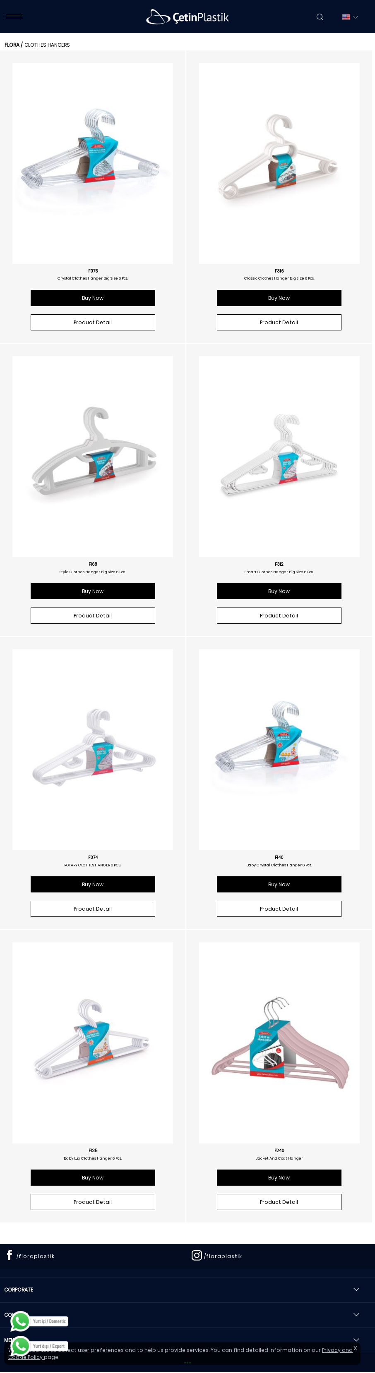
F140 (279, 858)
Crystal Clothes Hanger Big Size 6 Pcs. (93, 278)
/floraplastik (36, 1256)
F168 (93, 564)
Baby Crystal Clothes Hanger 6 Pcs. (279, 865)
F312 (279, 564)
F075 (93, 271)
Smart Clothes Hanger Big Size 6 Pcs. (279, 571)
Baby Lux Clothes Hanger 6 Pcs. (93, 1158)
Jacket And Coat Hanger (279, 1158)
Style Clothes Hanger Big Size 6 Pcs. (93, 571)
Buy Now (92, 297)
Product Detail (93, 322)
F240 (279, 1151)
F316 (279, 271)
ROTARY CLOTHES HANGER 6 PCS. (92, 865)
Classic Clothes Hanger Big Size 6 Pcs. (279, 278)
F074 (93, 858)
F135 (93, 1151)
